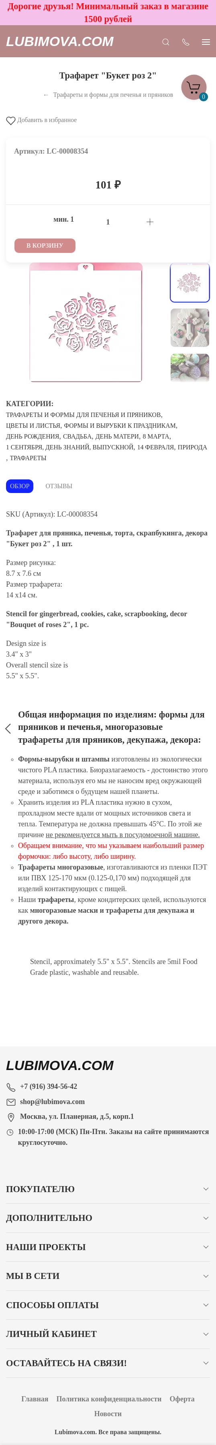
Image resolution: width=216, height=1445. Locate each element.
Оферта (182, 1399)
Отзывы (58, 486)
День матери (117, 436)
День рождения (32, 436)
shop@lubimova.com (52, 1102)
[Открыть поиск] (166, 41)
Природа (192, 447)
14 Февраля (155, 447)
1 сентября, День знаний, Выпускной (69, 447)
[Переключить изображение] (190, 283)
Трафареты (28, 458)
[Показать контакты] (186, 41)
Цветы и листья (33, 425)
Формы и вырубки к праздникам (120, 425)
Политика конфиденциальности (109, 1399)
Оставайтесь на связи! (66, 1363)
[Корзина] (194, 84)
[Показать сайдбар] (206, 41)
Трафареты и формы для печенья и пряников (83, 414)
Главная (34, 1399)
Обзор (19, 486)
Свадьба (77, 436)
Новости (108, 1414)
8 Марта (156, 436)
